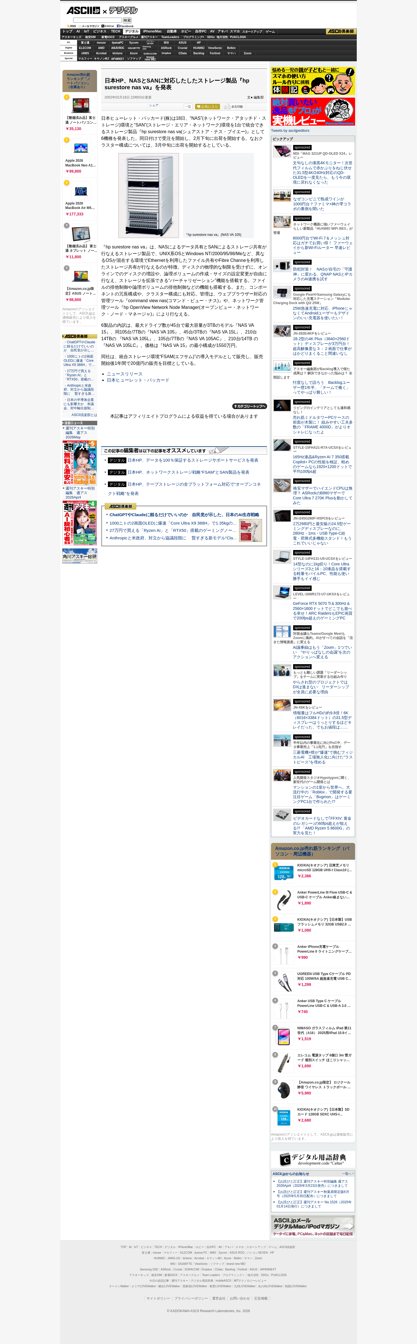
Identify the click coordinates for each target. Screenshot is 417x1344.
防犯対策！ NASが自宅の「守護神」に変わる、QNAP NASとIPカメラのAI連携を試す (323, 274)
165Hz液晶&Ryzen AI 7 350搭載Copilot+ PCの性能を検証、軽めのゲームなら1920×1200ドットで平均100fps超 (322, 464)
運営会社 (219, 1298)
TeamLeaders (170, 37)
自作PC (201, 31)
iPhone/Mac (152, 31)
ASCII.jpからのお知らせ (291, 1174)
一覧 (188, 106)
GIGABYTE (134, 48)
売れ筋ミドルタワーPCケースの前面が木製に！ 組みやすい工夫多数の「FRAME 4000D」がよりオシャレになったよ (323, 424)
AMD (101, 48)
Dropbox (166, 53)
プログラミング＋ (234, 1275)
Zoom (247, 53)
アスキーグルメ (128, 37)
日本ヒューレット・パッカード (138, 380)
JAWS (85, 53)
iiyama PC (200, 1252)
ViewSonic (215, 48)
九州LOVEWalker (245, 1286)
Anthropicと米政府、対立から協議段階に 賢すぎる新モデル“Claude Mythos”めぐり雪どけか (198, 537)
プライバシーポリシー (191, 1298)
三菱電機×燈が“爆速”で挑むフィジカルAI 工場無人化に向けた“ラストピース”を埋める (323, 757)
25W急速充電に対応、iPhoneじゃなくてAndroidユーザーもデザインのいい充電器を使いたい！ (323, 313)
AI (78, 31)
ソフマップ (134, 58)
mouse (101, 42)
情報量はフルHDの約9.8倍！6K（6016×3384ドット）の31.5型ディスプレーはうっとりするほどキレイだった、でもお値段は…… (322, 720)
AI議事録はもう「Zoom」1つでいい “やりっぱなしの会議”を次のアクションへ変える (322, 652)
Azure (134, 53)
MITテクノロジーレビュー (250, 1280)
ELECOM (85, 48)
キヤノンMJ (101, 58)
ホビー (186, 31)
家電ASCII (108, 37)
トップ (67, 31)
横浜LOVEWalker (169, 1286)
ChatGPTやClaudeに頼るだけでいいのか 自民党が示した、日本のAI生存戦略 (184, 514)
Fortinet (215, 53)
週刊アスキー (149, 37)
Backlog (198, 53)
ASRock (166, 48)
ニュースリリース (125, 374)
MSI (166, 42)
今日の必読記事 (159, 1280)
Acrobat (101, 53)
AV (212, 31)
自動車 (172, 31)
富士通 (85, 42)
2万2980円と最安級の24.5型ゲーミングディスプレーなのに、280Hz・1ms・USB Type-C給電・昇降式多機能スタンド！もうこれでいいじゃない (322, 533)
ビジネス (99, 31)
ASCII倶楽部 (341, 31)
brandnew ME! (150, 58)
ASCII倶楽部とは (84, 415)
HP (199, 42)
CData (183, 53)
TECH (115, 31)
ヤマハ (231, 53)
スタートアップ (252, 31)
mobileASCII (223, 1280)
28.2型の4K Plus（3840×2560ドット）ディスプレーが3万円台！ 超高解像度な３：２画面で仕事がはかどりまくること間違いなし (322, 346)
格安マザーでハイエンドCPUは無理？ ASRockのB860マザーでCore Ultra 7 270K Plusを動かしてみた (323, 495)
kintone (118, 53)
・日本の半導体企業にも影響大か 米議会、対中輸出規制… (79, 404)
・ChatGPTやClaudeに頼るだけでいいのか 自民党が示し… (79, 346)
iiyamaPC (117, 42)
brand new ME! (236, 1263)
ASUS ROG (117, 48)
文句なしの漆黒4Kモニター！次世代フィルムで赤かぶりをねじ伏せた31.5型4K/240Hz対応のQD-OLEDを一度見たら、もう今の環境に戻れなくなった (323, 172)
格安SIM (90, 37)
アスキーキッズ (71, 37)
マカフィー (85, 58)
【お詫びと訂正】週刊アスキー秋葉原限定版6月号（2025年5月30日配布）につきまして (313, 1194)
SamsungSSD (147, 48)
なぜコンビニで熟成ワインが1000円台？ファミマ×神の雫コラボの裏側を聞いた (322, 204)
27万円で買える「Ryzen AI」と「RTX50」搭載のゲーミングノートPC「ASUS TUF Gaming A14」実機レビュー (215, 530)
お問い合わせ (240, 1298)
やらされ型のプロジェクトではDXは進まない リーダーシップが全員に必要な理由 (321, 687)
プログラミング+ (193, 37)
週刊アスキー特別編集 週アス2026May (80, 432)
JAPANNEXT (117, 59)
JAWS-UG (173, 1258)
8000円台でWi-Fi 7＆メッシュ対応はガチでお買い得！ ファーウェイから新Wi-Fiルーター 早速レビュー (323, 245)
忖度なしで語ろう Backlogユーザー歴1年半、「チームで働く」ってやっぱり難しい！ (321, 387)
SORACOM (192, 1269)
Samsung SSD (149, 1269)
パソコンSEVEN (150, 42)
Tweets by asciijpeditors (290, 130)
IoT (86, 31)
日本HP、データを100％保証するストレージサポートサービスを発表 (193, 460)
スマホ (235, 31)
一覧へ (346, 1173)
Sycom (133, 42)
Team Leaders (211, 1275)
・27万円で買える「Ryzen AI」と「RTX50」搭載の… (79, 375)
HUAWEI (199, 48)
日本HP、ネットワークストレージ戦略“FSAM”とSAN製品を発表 (188, 472)
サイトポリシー (158, 1298)
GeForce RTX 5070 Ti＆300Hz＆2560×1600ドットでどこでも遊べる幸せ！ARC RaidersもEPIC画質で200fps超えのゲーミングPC (323, 610)
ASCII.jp (83, 10)
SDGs (211, 37)
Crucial (182, 48)
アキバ (222, 31)
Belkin (231, 48)
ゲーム (270, 31)
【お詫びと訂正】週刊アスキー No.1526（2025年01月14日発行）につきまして (314, 1204)
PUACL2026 (238, 37)
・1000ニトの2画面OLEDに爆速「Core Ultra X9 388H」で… (79, 360)
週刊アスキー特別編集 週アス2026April (80, 492)
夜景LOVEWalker (220, 1286)
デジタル (120, 10)
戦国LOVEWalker (296, 1286)
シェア (153, 105)
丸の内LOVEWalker (270, 1286)
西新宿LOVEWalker (195, 1286)
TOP (123, 1247)
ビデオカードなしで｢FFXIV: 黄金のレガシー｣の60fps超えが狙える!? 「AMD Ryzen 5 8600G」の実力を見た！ (322, 825)
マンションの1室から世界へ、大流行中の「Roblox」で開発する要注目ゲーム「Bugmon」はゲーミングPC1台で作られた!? (322, 794)
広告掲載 (261, 1298)
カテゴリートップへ (249, 406)
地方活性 (222, 37)
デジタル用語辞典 (202, 1280)
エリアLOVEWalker (143, 1286)
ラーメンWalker (119, 1286)
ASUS (183, 42)
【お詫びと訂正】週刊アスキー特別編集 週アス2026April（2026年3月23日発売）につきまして (312, 1183)
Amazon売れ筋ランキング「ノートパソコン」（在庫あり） (78, 81)
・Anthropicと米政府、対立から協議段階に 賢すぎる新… (79, 390)
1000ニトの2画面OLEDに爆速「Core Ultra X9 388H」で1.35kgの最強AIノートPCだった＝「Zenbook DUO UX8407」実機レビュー (233, 523)
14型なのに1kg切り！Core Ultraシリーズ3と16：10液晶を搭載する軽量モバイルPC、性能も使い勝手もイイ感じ (322, 571)
